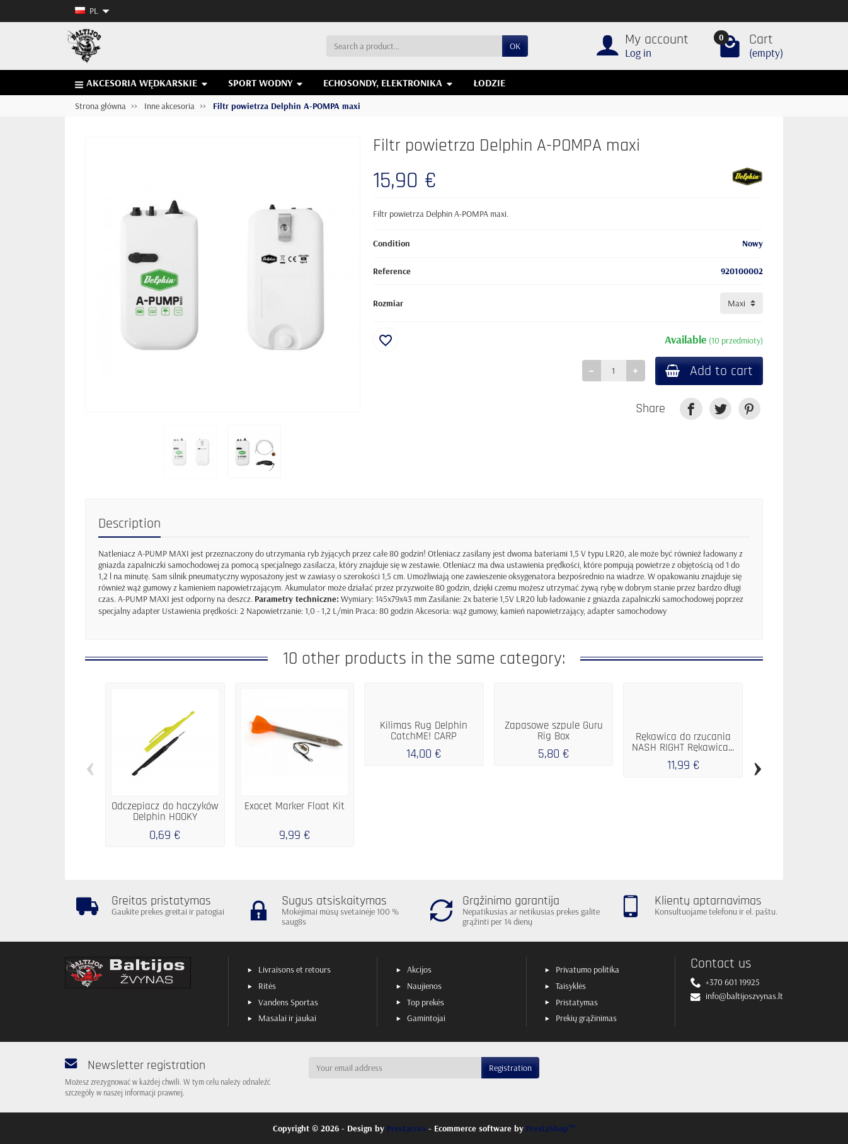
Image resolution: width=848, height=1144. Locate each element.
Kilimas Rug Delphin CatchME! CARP (423, 731)
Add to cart (709, 371)
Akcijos (419, 969)
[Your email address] (395, 1067)
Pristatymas (577, 1002)
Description (129, 523)
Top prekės (425, 1002)
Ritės (267, 985)
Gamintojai (426, 1018)
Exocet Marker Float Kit (294, 806)
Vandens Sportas (288, 1002)
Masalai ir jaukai (287, 1018)
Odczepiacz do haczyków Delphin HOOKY (165, 811)
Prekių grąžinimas (586, 1018)
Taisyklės (571, 985)
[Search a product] (414, 46)
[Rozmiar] (741, 303)
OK (515, 46)
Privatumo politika (587, 969)
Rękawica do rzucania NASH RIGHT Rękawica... (683, 742)
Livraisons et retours (294, 969)
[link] (691, 409)
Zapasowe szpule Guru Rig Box (554, 731)
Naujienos (424, 985)
